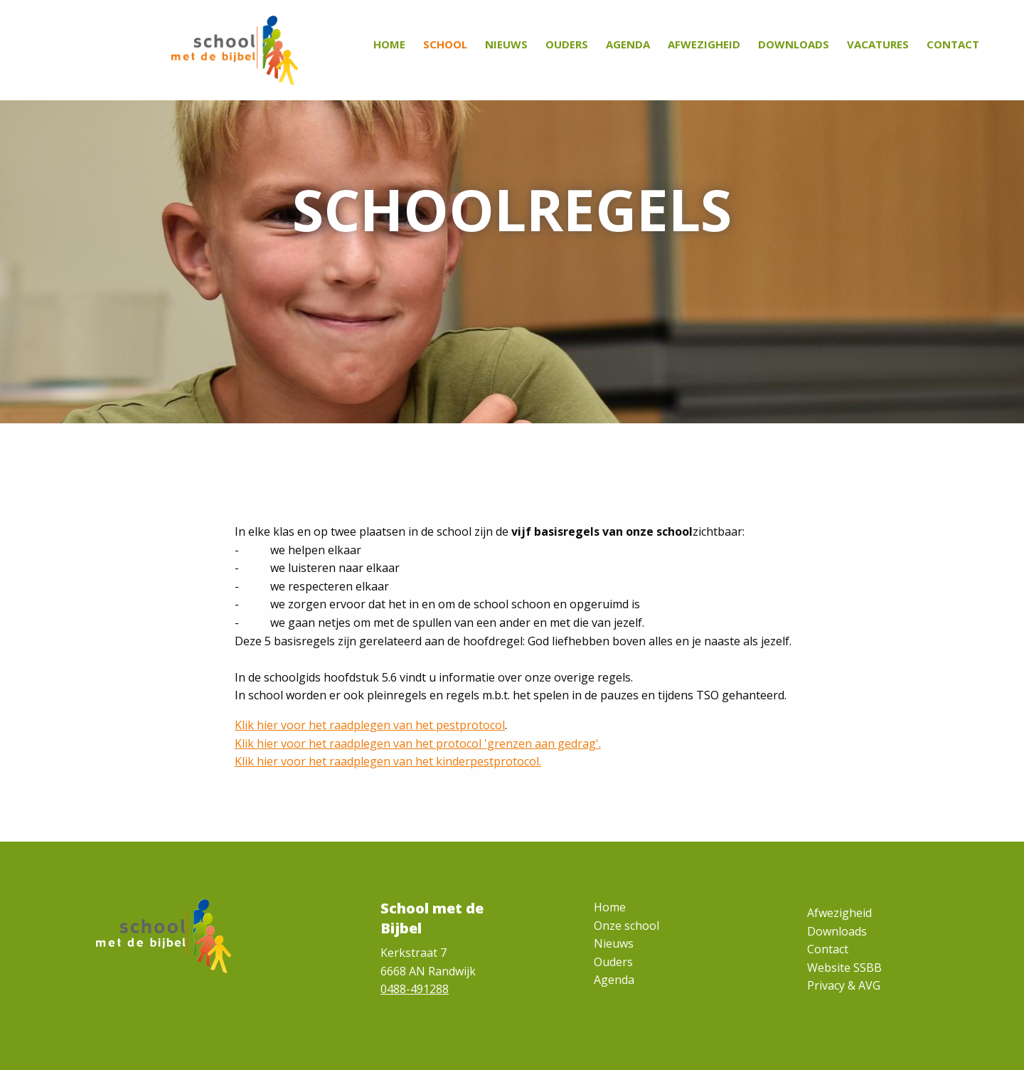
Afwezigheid (704, 44)
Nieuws (506, 44)
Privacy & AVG (843, 985)
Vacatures (878, 44)
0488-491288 (414, 989)
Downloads (793, 44)
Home (389, 44)
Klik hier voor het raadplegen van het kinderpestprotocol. (388, 761)
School (445, 44)
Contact (953, 44)
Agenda (628, 44)
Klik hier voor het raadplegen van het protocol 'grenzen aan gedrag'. (418, 743)
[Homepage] (235, 50)
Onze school (626, 925)
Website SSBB (844, 967)
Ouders (566, 44)
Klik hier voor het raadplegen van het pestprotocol (370, 725)
